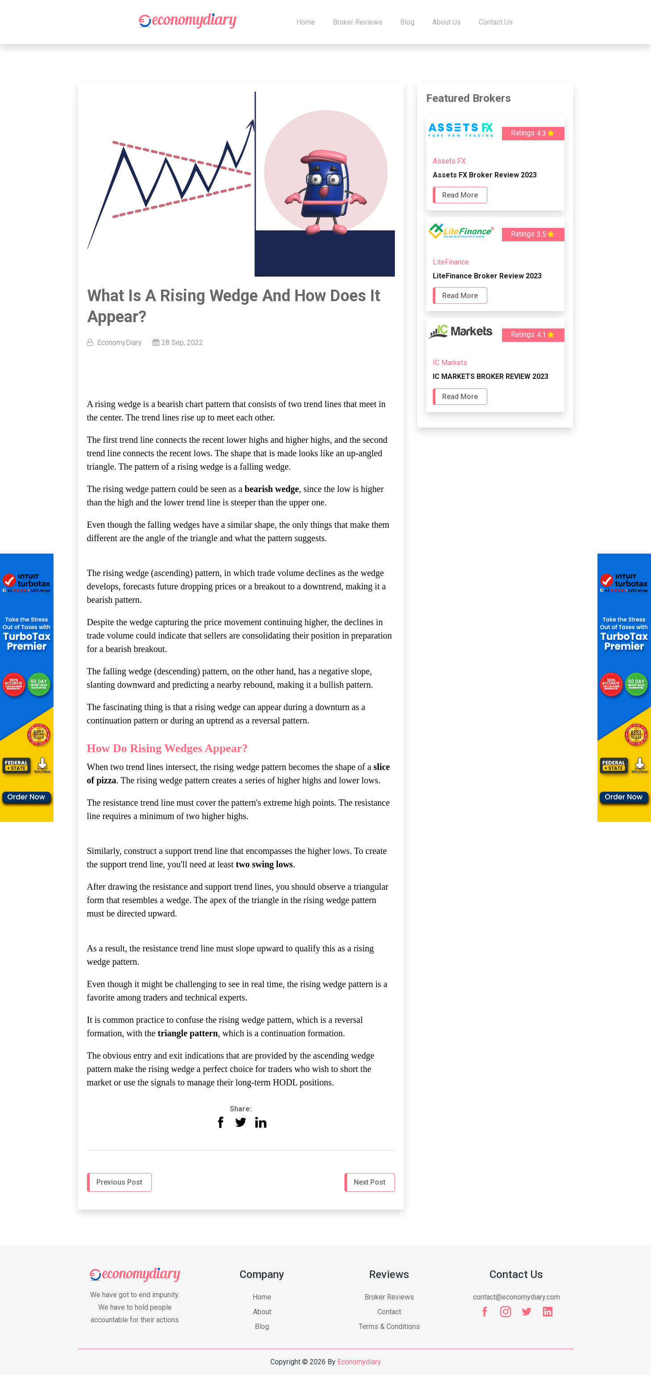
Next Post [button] (370, 1182)
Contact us (496, 22)
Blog (407, 22)
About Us (446, 22)
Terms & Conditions (389, 1326)
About (262, 1312)
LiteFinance (451, 262)
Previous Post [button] (119, 1182)
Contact (389, 1312)
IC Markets (450, 362)
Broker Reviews (357, 22)
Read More (460, 195)
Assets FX (449, 161)
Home (305, 22)
